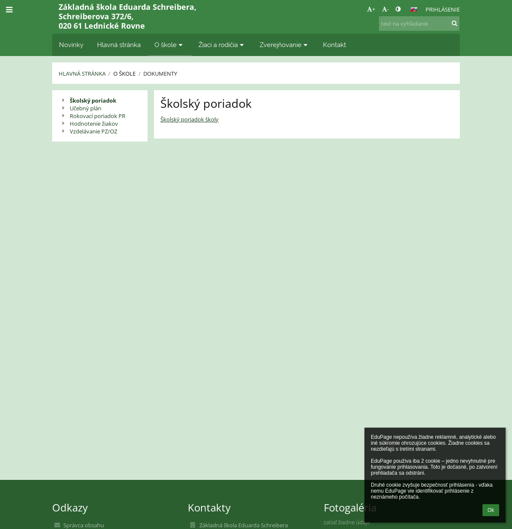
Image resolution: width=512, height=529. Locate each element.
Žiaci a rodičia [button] (222, 44)
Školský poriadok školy (189, 119)
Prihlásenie (443, 9)
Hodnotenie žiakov (94, 123)
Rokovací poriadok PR (97, 116)
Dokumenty (160, 73)
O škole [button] (169, 44)
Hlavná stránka (82, 73)
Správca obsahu (83, 525)
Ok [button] (491, 510)
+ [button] (371, 9)
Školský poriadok (93, 100)
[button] (413, 9)
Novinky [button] (71, 44)
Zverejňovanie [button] (285, 44)
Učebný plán (85, 108)
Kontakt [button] (334, 44)
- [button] (385, 9)
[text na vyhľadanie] (419, 23)
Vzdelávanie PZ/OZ (93, 131)
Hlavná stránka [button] (119, 44)
